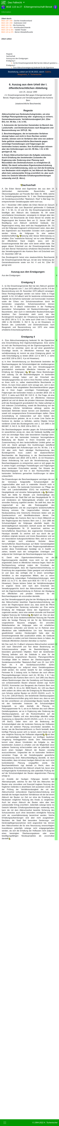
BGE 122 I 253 (6, 27)
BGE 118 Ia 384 (7, 30)
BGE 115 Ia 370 (7, 32)
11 (56, 599)
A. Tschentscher (35, 74)
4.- (12, 68)
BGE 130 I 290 (6, 21)
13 (56, 779)
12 (56, 644)
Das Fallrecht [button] (12, 2)
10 (56, 557)
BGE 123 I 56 (6, 25)
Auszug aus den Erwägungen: (28, 271)
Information (6, 12)
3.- (12, 63)
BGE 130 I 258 (6, 23)
